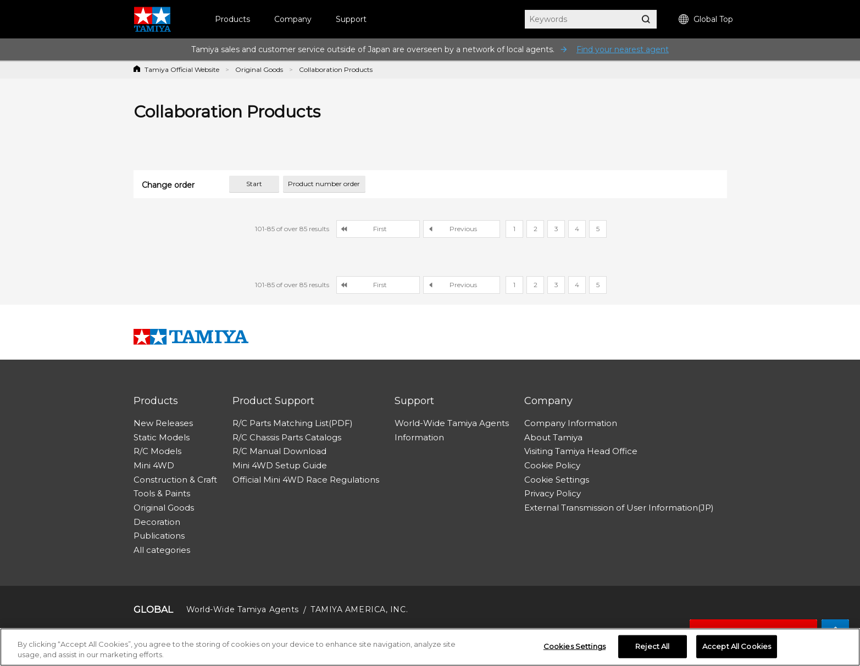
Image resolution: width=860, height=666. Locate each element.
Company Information (570, 423)
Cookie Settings (556, 479)
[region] (430, 647)
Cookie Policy (552, 465)
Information (419, 437)
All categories (162, 550)
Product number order (324, 184)
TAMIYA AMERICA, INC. (359, 609)
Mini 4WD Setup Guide (279, 465)
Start (254, 184)
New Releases (163, 423)
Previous (463, 229)
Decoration (157, 522)
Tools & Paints (162, 493)
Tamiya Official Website (182, 69)
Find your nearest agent (622, 49)
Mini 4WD (154, 465)
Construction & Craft (175, 479)
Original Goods (259, 69)
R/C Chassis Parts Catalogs (286, 437)
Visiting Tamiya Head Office (580, 451)
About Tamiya (553, 437)
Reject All (652, 646)
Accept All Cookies (736, 646)
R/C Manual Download (279, 451)
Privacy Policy (552, 493)
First (380, 229)
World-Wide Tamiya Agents (452, 423)
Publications (159, 535)
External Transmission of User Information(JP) (619, 507)
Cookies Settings (574, 646)
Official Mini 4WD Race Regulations (305, 479)
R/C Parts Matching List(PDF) (292, 423)
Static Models (162, 437)
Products (232, 19)
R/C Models (157, 451)
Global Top (706, 19)
